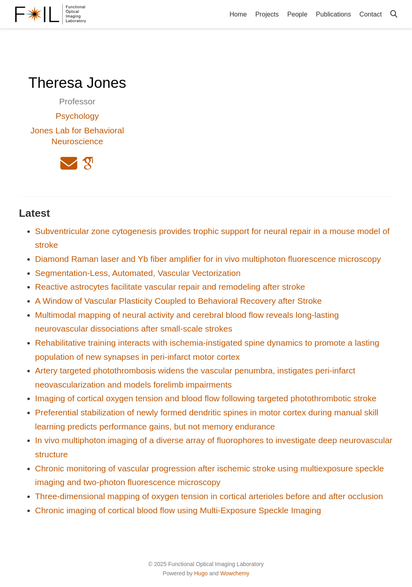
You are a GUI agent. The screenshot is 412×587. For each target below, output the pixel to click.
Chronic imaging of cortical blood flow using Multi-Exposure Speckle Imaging (178, 510)
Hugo (201, 573)
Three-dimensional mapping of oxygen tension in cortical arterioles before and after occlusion (209, 496)
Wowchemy (234, 573)
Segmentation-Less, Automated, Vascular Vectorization (138, 273)
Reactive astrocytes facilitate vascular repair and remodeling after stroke (170, 286)
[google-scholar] (87, 166)
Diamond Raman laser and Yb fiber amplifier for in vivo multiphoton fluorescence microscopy (208, 258)
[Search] (394, 14)
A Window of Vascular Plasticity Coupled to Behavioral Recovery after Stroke (178, 300)
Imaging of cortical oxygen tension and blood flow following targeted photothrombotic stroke (206, 398)
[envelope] (68, 166)
